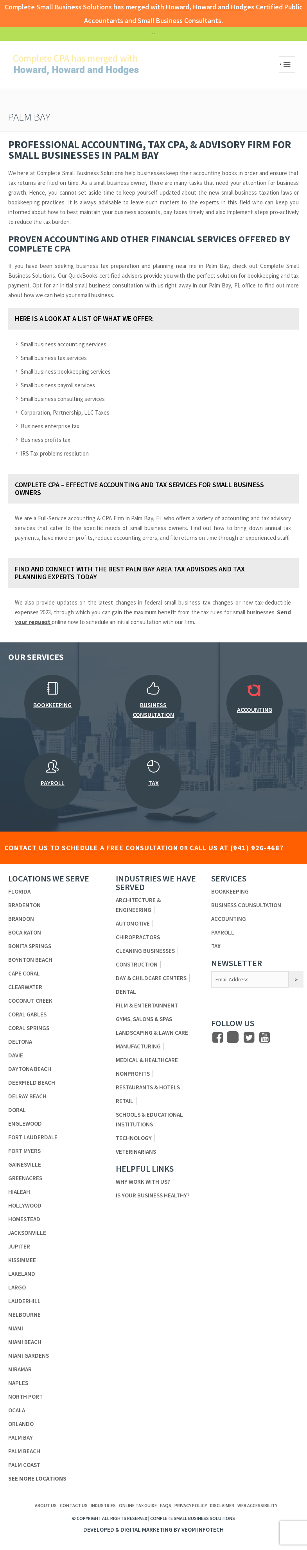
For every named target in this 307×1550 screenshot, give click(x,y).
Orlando (21, 1424)
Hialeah (19, 1191)
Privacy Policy (190, 1505)
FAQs (165, 1505)
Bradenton (24, 905)
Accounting (228, 918)
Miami (15, 1328)
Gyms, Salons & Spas (144, 1019)
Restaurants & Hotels (148, 1087)
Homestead (24, 1219)
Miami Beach (24, 1342)
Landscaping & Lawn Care (152, 1032)
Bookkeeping (230, 891)
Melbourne (24, 1314)
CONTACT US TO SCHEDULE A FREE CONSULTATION (91, 847)
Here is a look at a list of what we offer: (84, 318)
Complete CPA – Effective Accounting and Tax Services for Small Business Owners (139, 488)
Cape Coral (24, 973)
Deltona (20, 1041)
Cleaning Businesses (145, 950)
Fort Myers (24, 1151)
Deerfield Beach (31, 1082)
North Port (25, 1396)
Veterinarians (136, 1151)
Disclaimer (222, 1505)
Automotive (133, 923)
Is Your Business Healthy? (153, 1195)
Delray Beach (27, 1096)
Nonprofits (133, 1073)
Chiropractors (138, 937)
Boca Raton (24, 932)
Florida (19, 891)
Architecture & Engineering (138, 904)
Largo (17, 1287)
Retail (124, 1101)
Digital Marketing (146, 1529)
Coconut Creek (30, 1000)
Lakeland (21, 1273)
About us (46, 1505)
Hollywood (24, 1205)
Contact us (74, 1505)
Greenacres (25, 1178)
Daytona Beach (29, 1069)
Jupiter (19, 1246)
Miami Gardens (28, 1355)
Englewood (25, 1123)
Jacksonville (27, 1232)
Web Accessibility (257, 1505)
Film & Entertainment (147, 1005)
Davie (15, 1055)
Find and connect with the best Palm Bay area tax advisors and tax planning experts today (130, 572)
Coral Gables (27, 1014)
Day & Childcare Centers (151, 978)
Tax (216, 946)
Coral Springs (28, 1028)
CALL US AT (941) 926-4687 (237, 847)
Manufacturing (138, 1046)
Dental (126, 991)
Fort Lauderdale (32, 1137)
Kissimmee (22, 1260)
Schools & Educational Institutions (149, 1119)
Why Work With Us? (143, 1181)
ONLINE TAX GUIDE (138, 1505)
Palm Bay (20, 1437)
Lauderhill (24, 1301)
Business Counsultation (246, 905)
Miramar (20, 1369)
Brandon (21, 918)
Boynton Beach (30, 959)
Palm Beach (24, 1451)
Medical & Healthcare (147, 1060)
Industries (103, 1505)
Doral (17, 1110)
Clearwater (25, 987)
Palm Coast (24, 1464)
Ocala (16, 1410)
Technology (134, 1138)
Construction (137, 964)
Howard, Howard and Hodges (210, 6)
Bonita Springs (29, 946)
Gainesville (24, 1164)
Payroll (222, 932)
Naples (18, 1383)
